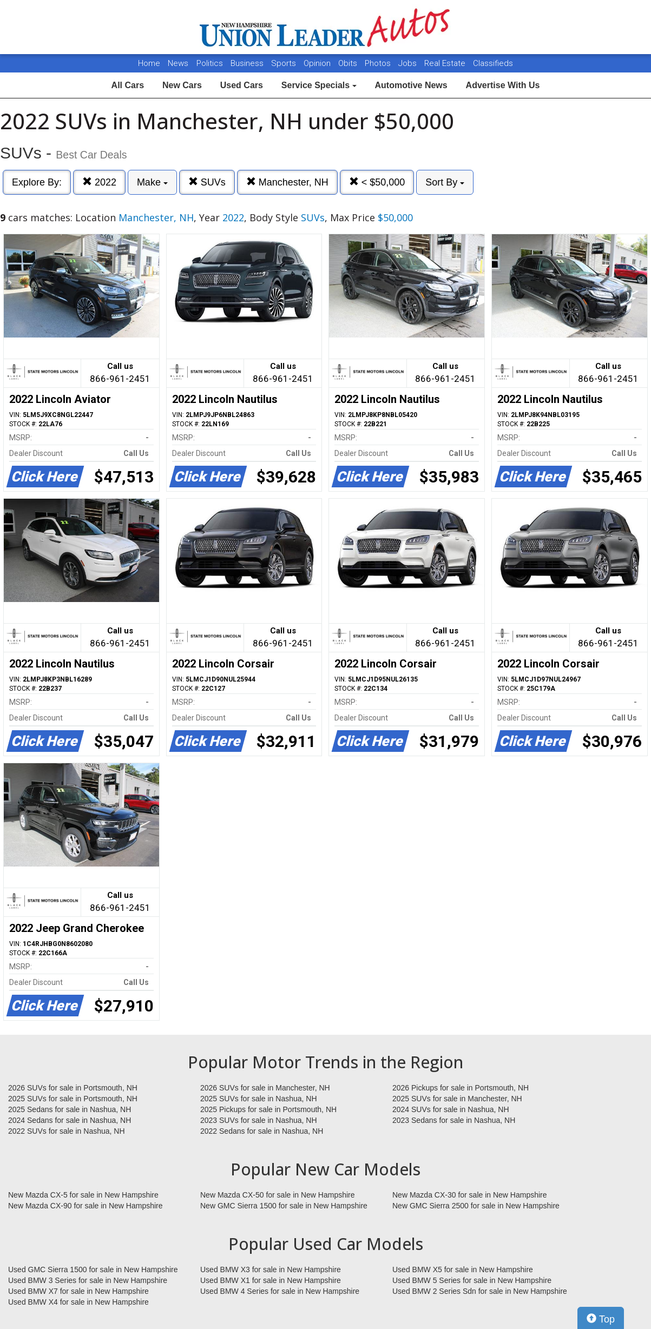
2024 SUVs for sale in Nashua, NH (450, 1109)
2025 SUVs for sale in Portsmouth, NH (72, 1098)
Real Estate (446, 63)
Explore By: (37, 182)
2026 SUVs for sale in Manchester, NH (265, 1087)
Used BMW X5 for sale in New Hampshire (462, 1269)
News (178, 63)
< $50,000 (377, 182)
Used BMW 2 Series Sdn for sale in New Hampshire (479, 1291)
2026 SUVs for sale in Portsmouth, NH (72, 1087)
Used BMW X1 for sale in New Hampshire (270, 1280)
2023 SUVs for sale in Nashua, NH (258, 1120)
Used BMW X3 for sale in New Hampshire (270, 1269)
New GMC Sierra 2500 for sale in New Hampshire (476, 1205)
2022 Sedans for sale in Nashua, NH (261, 1131)
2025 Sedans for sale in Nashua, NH (69, 1109)
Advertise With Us (503, 85)
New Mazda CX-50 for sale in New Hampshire (277, 1195)
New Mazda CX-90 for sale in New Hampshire (85, 1205)
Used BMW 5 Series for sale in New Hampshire (471, 1280)
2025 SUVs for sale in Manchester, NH (457, 1098)
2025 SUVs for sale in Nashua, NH (258, 1098)
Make (152, 182)
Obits (348, 63)
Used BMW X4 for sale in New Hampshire (78, 1302)
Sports (284, 63)
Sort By (444, 182)
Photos (379, 63)
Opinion (318, 63)
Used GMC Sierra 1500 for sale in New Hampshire (93, 1269)
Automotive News (410, 85)
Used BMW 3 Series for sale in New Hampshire (87, 1280)
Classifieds (493, 63)
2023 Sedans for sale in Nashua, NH (453, 1120)
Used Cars (241, 85)
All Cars (127, 85)
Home (149, 63)
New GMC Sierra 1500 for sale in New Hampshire (283, 1205)
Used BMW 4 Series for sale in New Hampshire (279, 1291)
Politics (209, 63)
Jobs (408, 63)
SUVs (207, 182)
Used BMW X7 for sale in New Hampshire (78, 1291)
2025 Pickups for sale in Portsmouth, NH (268, 1109)
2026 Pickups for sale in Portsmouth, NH (460, 1087)
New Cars (182, 85)
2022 (99, 182)
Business (248, 63)
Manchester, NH (287, 182)
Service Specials (319, 85)
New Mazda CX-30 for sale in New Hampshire (469, 1195)
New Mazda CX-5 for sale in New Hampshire (83, 1195)
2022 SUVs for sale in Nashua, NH (66, 1131)
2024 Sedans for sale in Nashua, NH (69, 1120)
